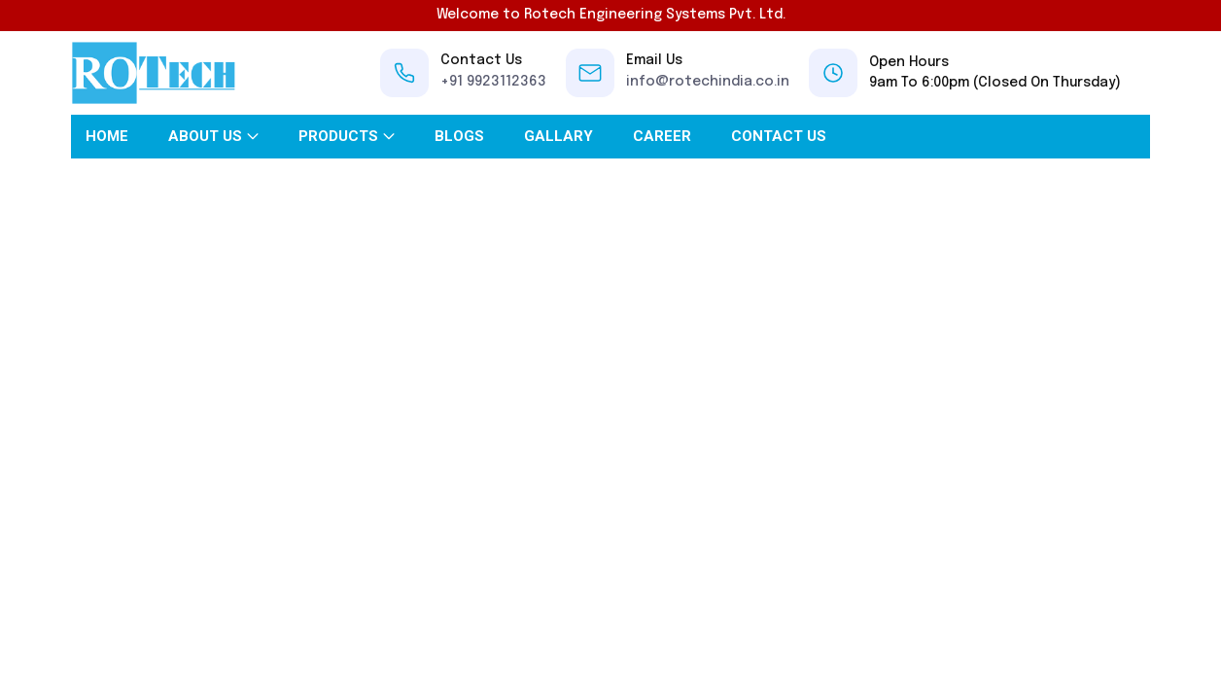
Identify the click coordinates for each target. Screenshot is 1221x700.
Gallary (558, 136)
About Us (205, 136)
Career (662, 136)
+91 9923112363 (493, 81)
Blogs (459, 136)
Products (338, 136)
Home (107, 136)
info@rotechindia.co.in (707, 81)
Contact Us (778, 136)
